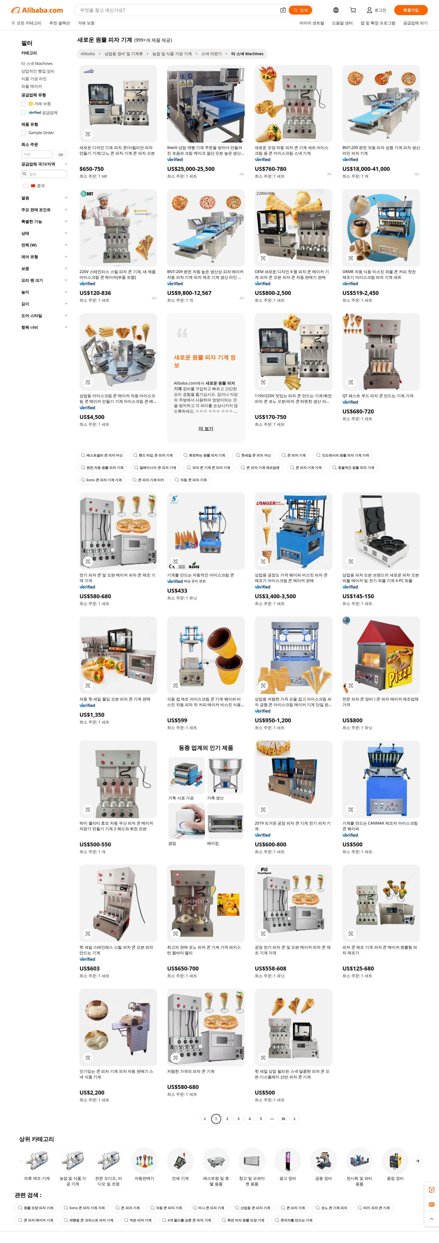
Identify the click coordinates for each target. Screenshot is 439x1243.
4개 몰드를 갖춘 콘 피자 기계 (186, 1220)
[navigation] (43, 580)
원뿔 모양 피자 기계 (35, 1207)
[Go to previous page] (205, 1119)
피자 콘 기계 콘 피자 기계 (208, 467)
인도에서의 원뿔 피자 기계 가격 (342, 455)
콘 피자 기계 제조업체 (260, 467)
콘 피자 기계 (294, 455)
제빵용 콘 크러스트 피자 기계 (88, 1220)
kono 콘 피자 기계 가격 (101, 480)
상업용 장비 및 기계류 (123, 53)
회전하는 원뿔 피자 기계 (204, 455)
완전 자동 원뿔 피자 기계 (102, 467)
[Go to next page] (294, 1119)
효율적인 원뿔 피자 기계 (353, 467)
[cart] (354, 10)
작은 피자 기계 (137, 1220)
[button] (283, 10)
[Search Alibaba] (177, 10)
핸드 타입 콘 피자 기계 (152, 455)
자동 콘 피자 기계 (190, 480)
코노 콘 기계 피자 (331, 1207)
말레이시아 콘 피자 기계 (155, 467)
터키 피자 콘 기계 (373, 1207)
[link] (431, 1190)
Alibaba (88, 53)
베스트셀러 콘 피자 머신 (102, 455)
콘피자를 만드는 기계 (293, 1220)
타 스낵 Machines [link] (247, 53)
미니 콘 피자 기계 (208, 1207)
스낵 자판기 (211, 53)
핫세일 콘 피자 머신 (253, 455)
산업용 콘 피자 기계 (252, 1207)
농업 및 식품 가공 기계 (172, 53)
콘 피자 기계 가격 (306, 467)
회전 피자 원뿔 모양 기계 (243, 1220)
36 (283, 1118)
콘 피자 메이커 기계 (35, 1220)
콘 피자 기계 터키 (148, 480)
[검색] (300, 10)
